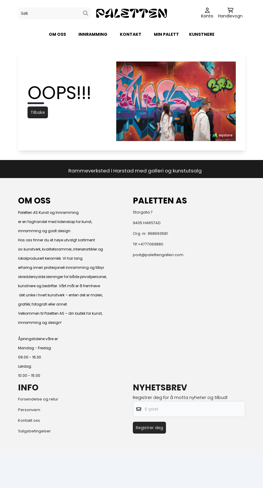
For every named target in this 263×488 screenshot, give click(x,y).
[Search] (85, 13)
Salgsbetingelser (34, 431)
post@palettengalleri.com (158, 254)
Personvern (29, 409)
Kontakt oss (29, 420)
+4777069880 (150, 244)
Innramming (92, 34)
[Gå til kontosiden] (207, 13)
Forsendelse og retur (38, 399)
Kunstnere (201, 34)
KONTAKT (130, 34)
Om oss (57, 34)
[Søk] (54, 13)
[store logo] (131, 13)
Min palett (166, 34)
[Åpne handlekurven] (230, 13)
